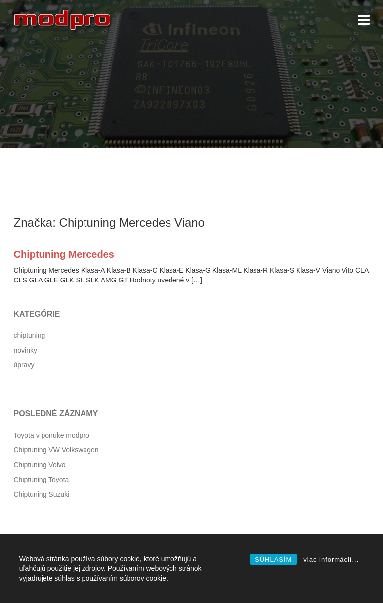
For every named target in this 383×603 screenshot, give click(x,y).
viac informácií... (331, 559)
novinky (25, 350)
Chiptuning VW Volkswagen (56, 450)
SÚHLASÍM (273, 559)
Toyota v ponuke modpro (51, 435)
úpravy (24, 365)
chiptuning (29, 335)
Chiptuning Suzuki (42, 494)
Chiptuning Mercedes (64, 254)
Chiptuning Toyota (41, 479)
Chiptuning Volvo (40, 465)
